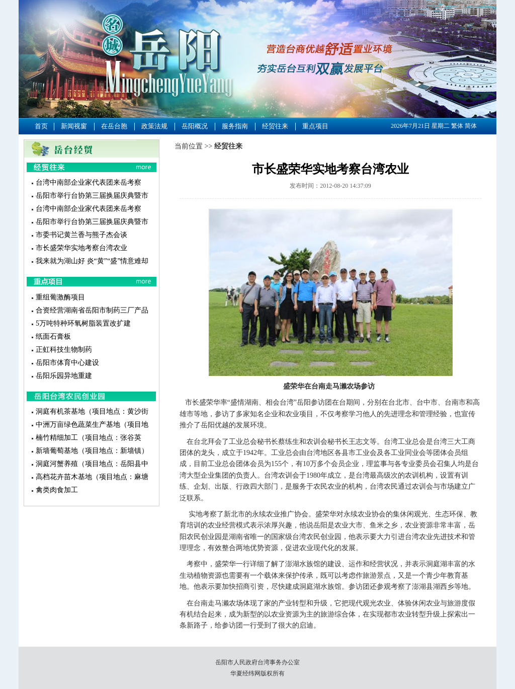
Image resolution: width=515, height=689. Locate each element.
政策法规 (154, 126)
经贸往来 (275, 126)
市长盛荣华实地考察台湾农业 (81, 248)
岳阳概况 (195, 126)
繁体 (457, 125)
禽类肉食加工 (57, 490)
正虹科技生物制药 (64, 349)
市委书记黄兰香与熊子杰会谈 (81, 235)
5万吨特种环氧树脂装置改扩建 (83, 323)
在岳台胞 (114, 126)
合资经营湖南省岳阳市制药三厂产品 (92, 310)
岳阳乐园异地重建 (64, 375)
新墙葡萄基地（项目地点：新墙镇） (92, 450)
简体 (471, 125)
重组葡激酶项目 (60, 297)
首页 (41, 126)
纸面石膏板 (53, 336)
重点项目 (315, 126)
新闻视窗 (74, 126)
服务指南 (235, 126)
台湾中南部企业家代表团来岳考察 (88, 182)
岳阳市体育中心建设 (67, 362)
